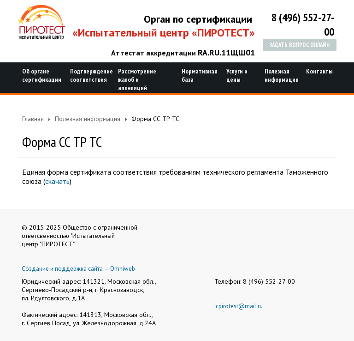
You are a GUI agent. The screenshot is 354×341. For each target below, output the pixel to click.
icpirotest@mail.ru (238, 306)
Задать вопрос (300, 45)
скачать (57, 181)
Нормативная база (198, 75)
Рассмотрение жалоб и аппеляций (137, 79)
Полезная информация (280, 75)
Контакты (318, 71)
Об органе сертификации (40, 75)
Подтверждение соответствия (88, 75)
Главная (33, 119)
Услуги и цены (237, 75)
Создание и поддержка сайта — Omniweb (78, 269)
